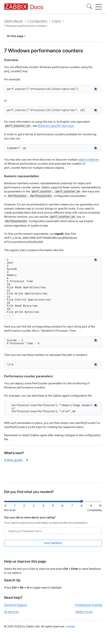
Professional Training (88, 607)
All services (11, 614)
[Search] (89, 7)
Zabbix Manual (13, 21)
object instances (88, 161)
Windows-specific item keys (56, 127)
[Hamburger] (98, 7)
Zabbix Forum (84, 614)
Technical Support (15, 607)
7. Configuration (37, 21)
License (70, 629)
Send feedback (53, 545)
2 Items (56, 21)
